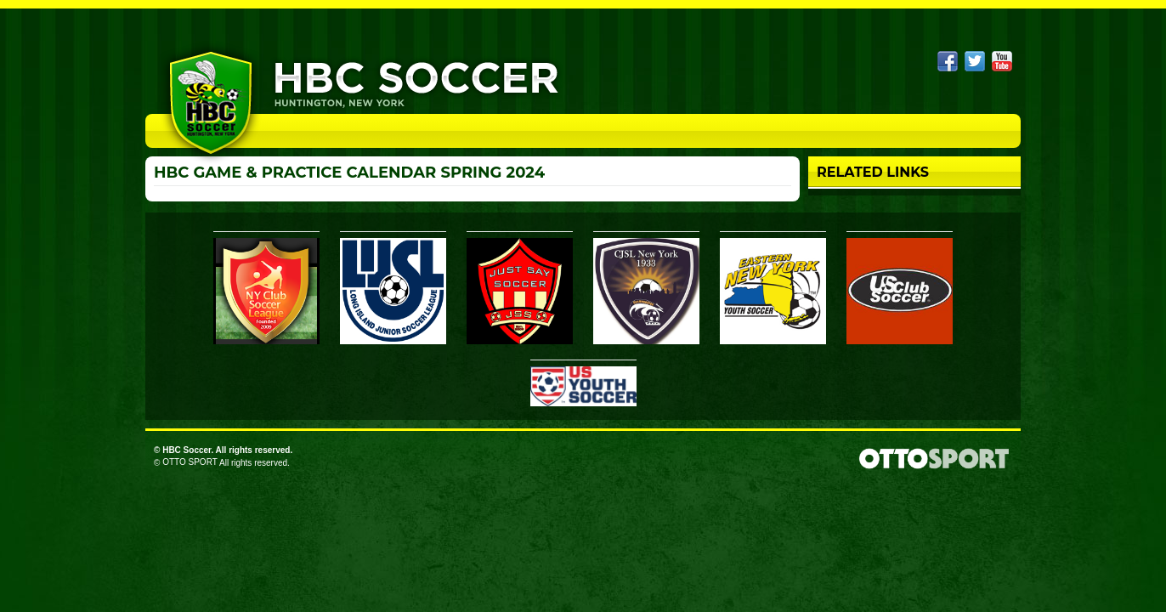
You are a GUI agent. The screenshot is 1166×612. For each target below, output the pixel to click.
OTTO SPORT (190, 462)
